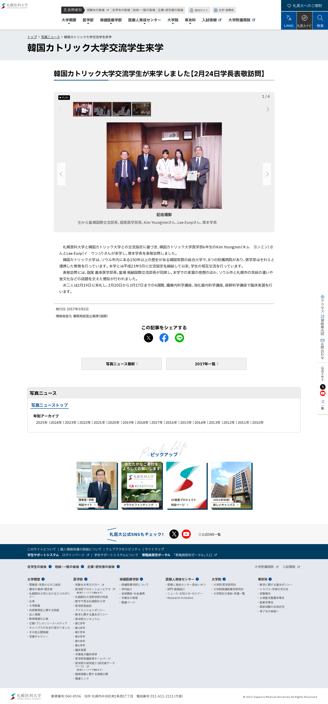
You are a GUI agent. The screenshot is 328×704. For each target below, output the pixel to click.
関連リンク (82, 678)
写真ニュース (50, 37)
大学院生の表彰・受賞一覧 (229, 593)
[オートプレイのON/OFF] (64, 97)
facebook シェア (164, 340)
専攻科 (262, 579)
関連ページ (128, 602)
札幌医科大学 (18, 15)
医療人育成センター (180, 579)
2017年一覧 (205, 366)
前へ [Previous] (61, 110)
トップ (32, 37)
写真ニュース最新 (120, 366)
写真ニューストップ (49, 408)
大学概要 (33, 579)
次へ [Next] (267, 110)
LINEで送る (179, 340)
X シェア (148, 340)
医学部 (78, 579)
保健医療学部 (129, 579)
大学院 (216, 579)
